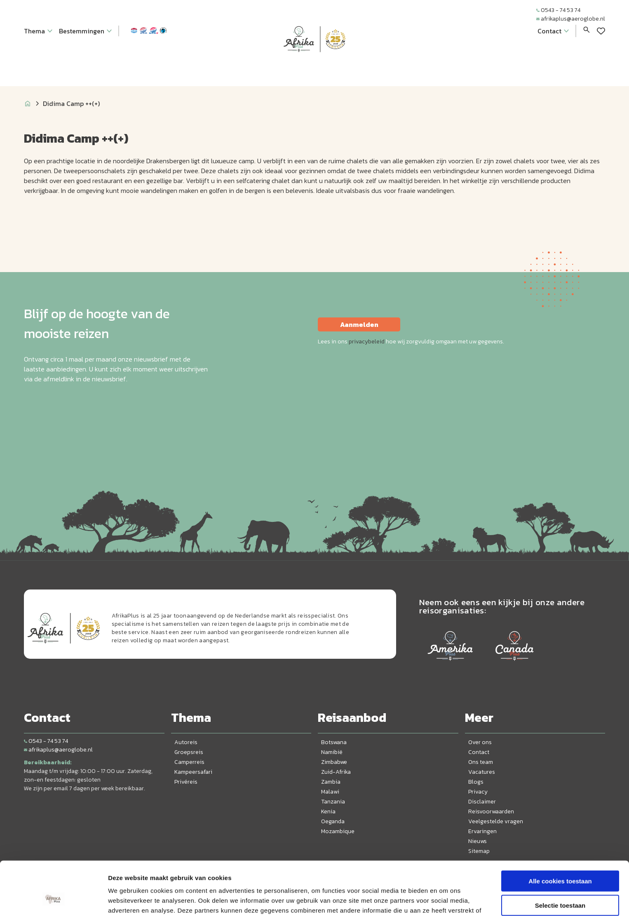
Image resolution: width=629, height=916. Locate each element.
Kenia (328, 811)
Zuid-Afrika (336, 772)
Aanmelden (359, 324)
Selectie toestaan (560, 858)
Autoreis (185, 742)
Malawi (330, 791)
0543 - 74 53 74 (558, 10)
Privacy (478, 791)
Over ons (480, 742)
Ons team (480, 762)
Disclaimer (482, 801)
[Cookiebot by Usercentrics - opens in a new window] (53, 900)
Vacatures (481, 772)
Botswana (334, 742)
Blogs (475, 781)
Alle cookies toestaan (559, 833)
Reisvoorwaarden (491, 811)
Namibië (332, 752)
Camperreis (189, 762)
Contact (478, 752)
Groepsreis (188, 752)
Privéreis (185, 781)
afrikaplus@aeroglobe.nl (570, 18)
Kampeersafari (193, 772)
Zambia (330, 781)
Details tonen (445, 899)
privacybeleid (367, 341)
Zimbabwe (334, 762)
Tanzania (333, 801)
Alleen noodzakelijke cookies (560, 881)
